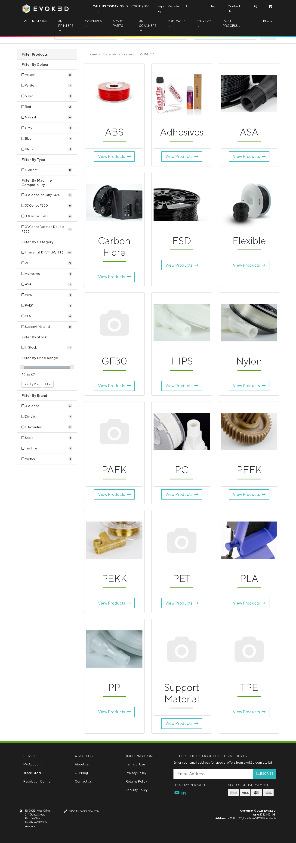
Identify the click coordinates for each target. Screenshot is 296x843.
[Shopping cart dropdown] (270, 6)
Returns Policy (136, 781)
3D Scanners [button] (147, 23)
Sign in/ (160, 8)
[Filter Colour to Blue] (47, 138)
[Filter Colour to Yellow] (47, 74)
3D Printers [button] (65, 23)
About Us (82, 764)
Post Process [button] (230, 23)
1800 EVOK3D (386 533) (120, 8)
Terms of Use (135, 764)
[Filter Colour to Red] (47, 106)
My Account (32, 764)
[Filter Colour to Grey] (47, 128)
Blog (267, 21)
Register (174, 6)
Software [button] (176, 21)
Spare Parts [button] (118, 23)
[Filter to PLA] (47, 316)
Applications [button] (35, 21)
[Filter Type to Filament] (47, 170)
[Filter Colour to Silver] (47, 96)
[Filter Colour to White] (47, 85)
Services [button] (204, 21)
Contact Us (234, 8)
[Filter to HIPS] (47, 294)
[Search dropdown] (255, 6)
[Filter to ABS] (47, 263)
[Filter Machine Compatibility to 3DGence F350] (47, 205)
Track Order (32, 773)
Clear (48, 384)
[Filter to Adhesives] (47, 273)
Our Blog (81, 773)
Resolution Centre (36, 781)
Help (213, 6)
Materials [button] (93, 21)
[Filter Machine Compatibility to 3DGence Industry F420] (47, 195)
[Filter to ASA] (47, 284)
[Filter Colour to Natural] (47, 117)
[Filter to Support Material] (47, 326)
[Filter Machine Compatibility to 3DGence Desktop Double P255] (47, 229)
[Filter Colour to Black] (47, 149)
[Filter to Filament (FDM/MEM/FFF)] (47, 252)
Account (191, 6)
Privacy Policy (136, 773)
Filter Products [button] (35, 54)
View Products (114, 156)
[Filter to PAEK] (47, 305)
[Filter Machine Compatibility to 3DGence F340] (47, 216)
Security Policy (137, 790)
